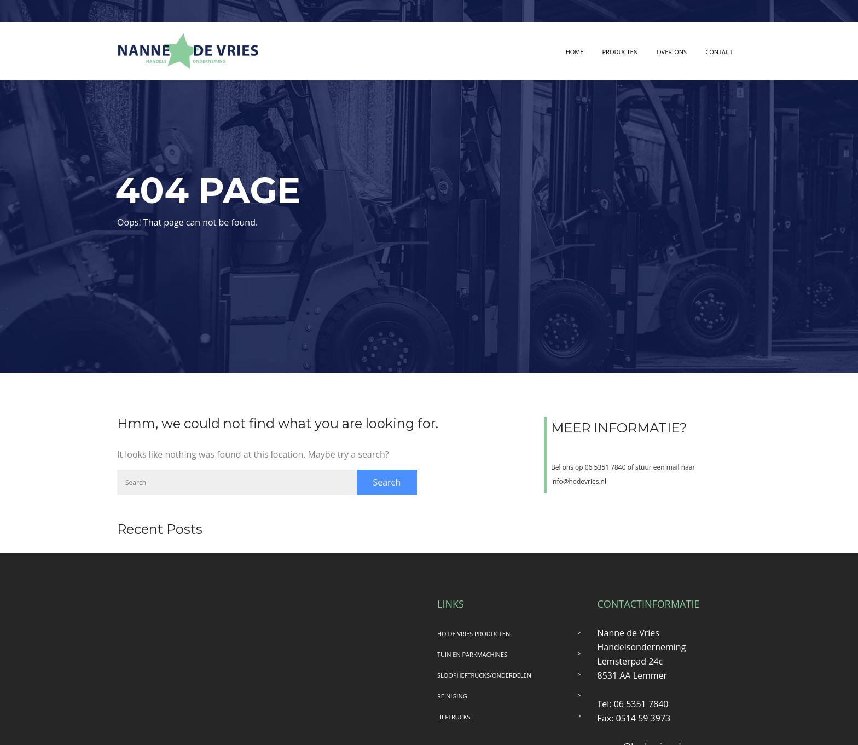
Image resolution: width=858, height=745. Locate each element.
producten (620, 51)
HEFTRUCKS (453, 717)
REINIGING (452, 696)
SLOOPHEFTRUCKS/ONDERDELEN (484, 675)
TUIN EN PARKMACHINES (472, 654)
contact (719, 51)
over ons (672, 51)
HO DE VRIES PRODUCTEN (473, 634)
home (575, 51)
